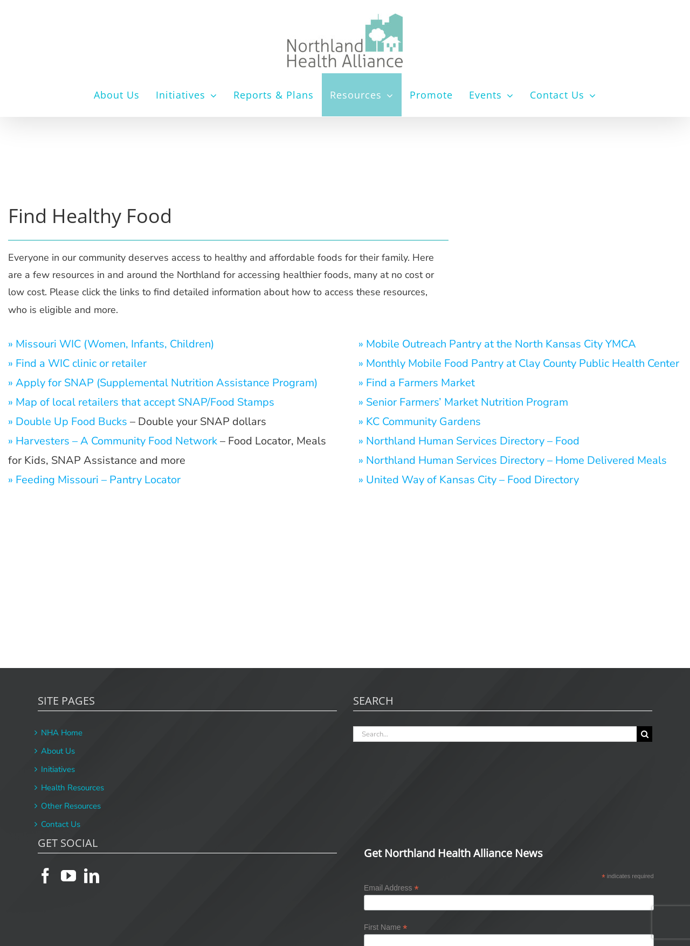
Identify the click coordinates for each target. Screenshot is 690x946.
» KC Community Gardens (419, 421)
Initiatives (58, 769)
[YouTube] (68, 876)
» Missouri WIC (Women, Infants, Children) (111, 344)
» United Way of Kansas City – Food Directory (468, 479)
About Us (58, 751)
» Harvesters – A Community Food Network (112, 441)
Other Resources (71, 806)
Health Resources (72, 787)
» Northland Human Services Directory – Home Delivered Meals (512, 460)
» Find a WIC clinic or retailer (77, 363)
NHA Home (61, 732)
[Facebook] (45, 876)
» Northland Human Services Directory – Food (468, 441)
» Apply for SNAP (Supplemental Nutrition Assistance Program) (163, 382)
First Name (386, 927)
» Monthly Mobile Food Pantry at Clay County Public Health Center (518, 363)
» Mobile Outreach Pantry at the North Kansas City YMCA (497, 344)
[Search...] (495, 734)
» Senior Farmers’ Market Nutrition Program (463, 402)
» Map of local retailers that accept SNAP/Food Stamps (141, 402)
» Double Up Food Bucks (67, 421)
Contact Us (60, 824)
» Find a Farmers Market (416, 382)
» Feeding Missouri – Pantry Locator (94, 479)
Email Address (391, 888)
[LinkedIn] (91, 876)
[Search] (644, 734)
